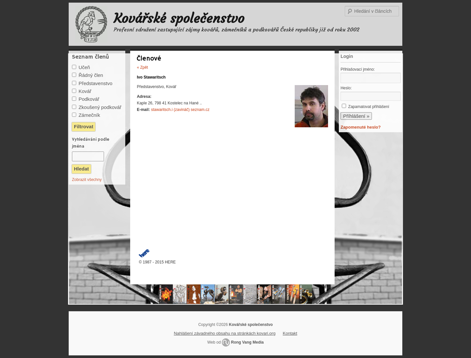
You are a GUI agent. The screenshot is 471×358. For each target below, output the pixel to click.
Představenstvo (95, 83)
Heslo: (346, 88)
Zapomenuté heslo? (360, 127)
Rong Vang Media (247, 342)
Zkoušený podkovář (99, 107)
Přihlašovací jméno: (357, 69)
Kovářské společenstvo (179, 18)
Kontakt (290, 333)
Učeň (84, 67)
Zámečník (89, 115)
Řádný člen (90, 75)
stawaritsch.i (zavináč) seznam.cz (180, 109)
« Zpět (142, 67)
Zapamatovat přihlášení (368, 106)
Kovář (84, 91)
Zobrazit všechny (87, 179)
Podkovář (88, 99)
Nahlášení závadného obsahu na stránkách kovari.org (224, 333)
